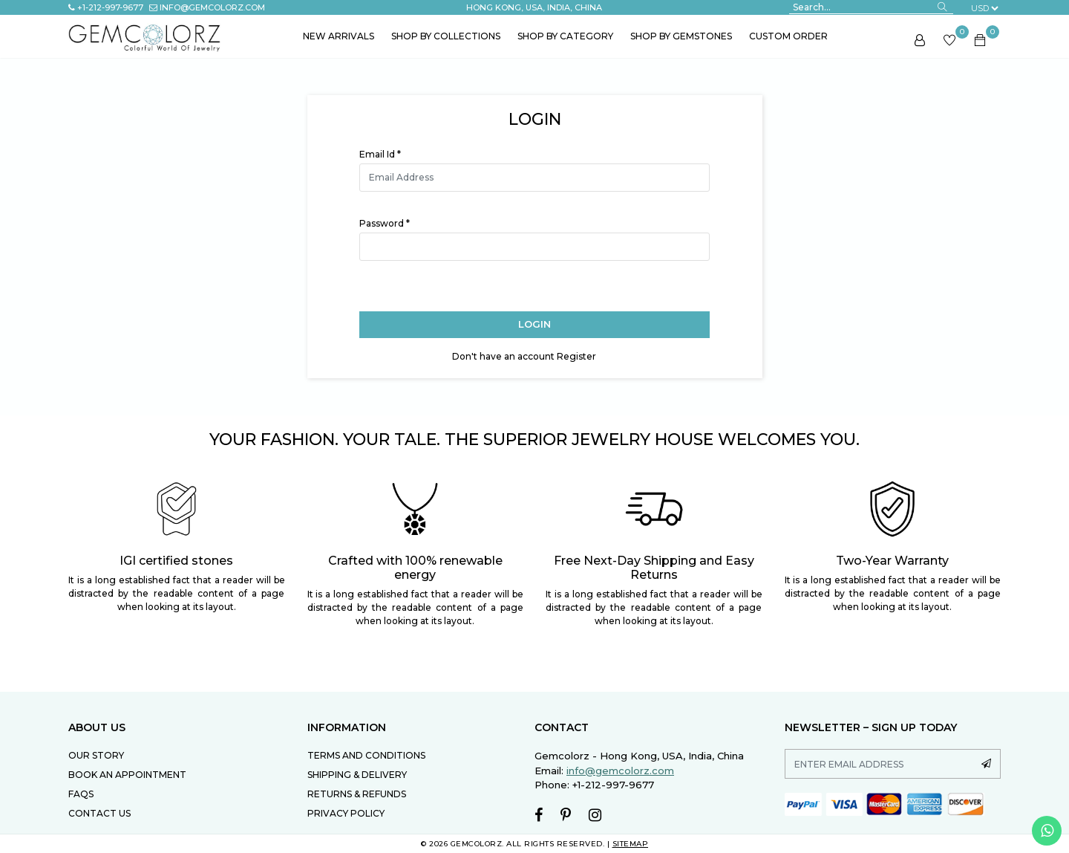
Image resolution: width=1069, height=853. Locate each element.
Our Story (96, 755)
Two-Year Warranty (892, 561)
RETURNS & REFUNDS (356, 794)
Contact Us (99, 813)
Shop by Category (565, 36)
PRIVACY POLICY (346, 813)
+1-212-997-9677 (105, 7)
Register (576, 356)
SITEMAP (630, 844)
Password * (384, 223)
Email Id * (380, 154)
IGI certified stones (176, 561)
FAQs (81, 794)
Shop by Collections (445, 36)
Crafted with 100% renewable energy (415, 568)
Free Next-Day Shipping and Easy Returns (654, 568)
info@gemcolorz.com (207, 7)
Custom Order (788, 36)
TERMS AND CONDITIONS (366, 755)
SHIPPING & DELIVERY (357, 774)
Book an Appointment (127, 774)
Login (534, 324)
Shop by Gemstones (681, 36)
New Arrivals (338, 36)
